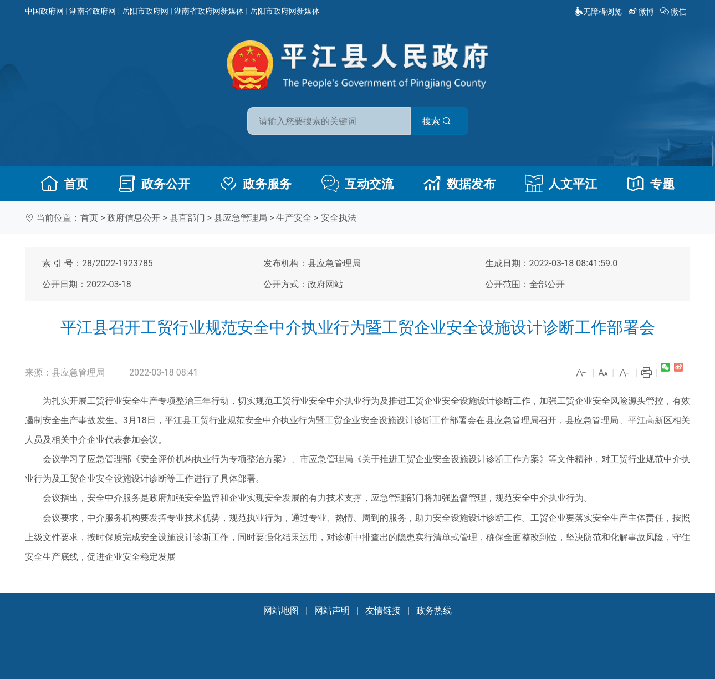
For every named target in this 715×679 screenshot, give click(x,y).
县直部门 (187, 217)
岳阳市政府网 (145, 11)
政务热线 (434, 610)
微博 (642, 11)
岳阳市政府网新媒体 (285, 11)
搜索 (436, 121)
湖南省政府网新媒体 (209, 11)
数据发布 (459, 183)
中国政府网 (44, 11)
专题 (651, 183)
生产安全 (293, 217)
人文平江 (561, 183)
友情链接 (383, 610)
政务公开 (154, 183)
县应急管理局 (240, 217)
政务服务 (255, 183)
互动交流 (357, 183)
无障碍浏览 (598, 11)
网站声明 (332, 610)
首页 (64, 183)
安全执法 (338, 217)
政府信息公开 (133, 217)
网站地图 (281, 610)
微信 (674, 11)
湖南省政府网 (92, 11)
